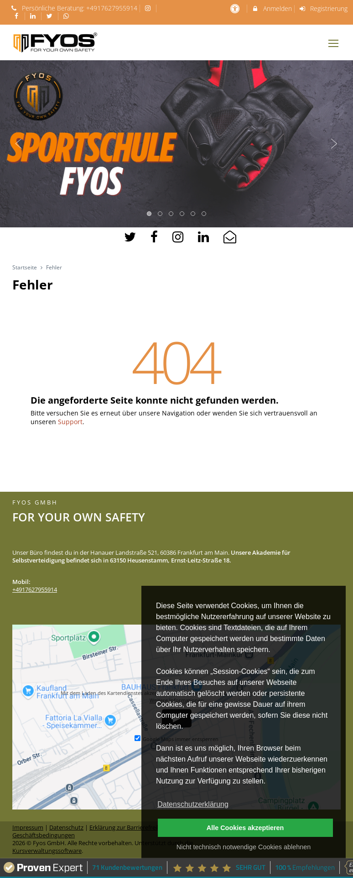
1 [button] (149, 214)
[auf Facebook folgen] (17, 15)
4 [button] (182, 214)
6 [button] (204, 214)
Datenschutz (66, 827)
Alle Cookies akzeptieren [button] (245, 827)
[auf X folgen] (51, 15)
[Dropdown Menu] (333, 43)
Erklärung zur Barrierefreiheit (128, 827)
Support (70, 421)
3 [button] (171, 214)
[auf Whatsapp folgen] (67, 15)
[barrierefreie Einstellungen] (235, 8)
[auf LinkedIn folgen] (34, 15)
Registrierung (323, 8)
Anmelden (271, 8)
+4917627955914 (111, 8)
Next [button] (334, 144)
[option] (176, 144)
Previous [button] (19, 144)
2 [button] (160, 214)
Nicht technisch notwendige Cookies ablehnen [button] (243, 847)
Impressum (27, 827)
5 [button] (193, 214)
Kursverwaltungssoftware (47, 851)
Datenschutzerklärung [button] (192, 804)
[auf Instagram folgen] (149, 8)
